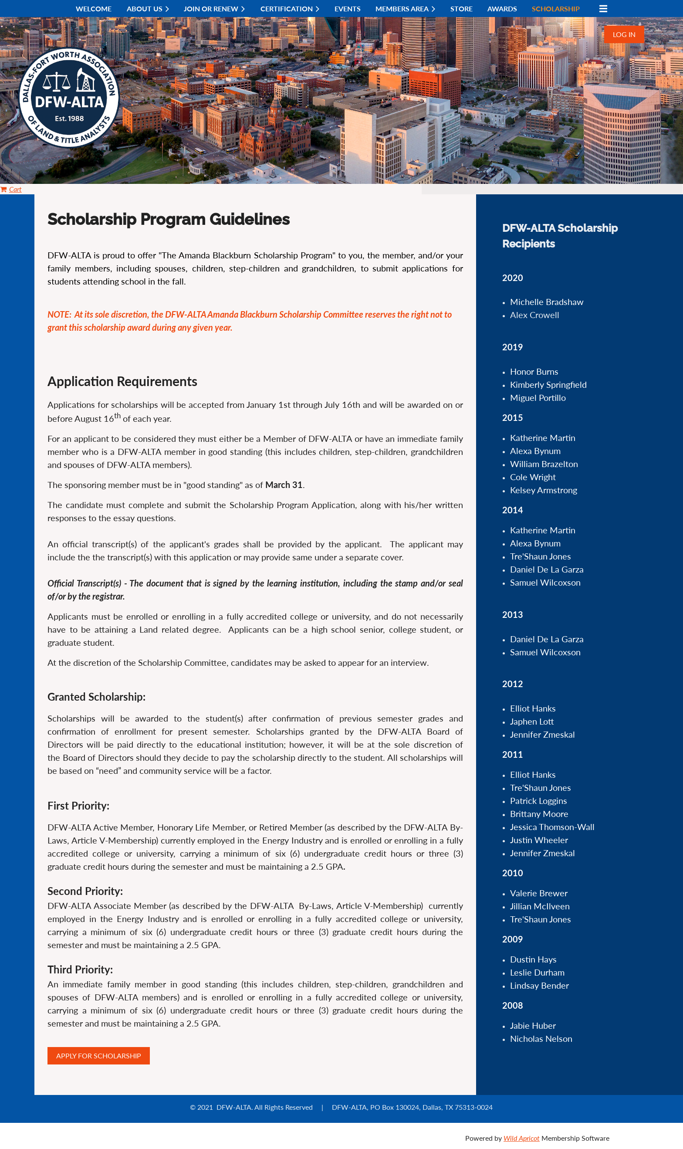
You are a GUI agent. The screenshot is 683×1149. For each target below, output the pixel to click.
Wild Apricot (522, 1138)
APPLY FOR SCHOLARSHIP (98, 1055)
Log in (624, 34)
